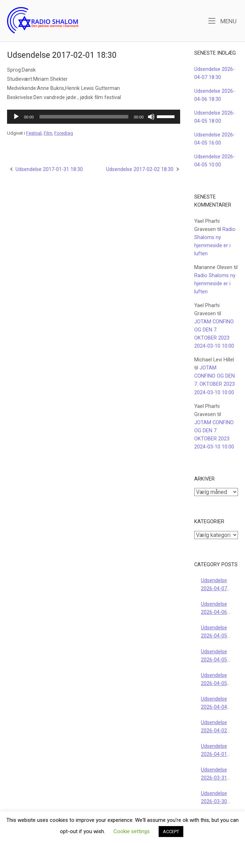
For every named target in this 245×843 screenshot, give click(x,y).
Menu (222, 21)
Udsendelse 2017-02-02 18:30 (139, 169)
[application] (93, 117)
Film (48, 133)
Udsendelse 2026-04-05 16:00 (214, 656)
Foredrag (63, 133)
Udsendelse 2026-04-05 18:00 (214, 632)
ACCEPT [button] (171, 831)
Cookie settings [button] (132, 831)
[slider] (83, 116)
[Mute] (151, 116)
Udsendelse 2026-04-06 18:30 (214, 608)
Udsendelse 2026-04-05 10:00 (214, 680)
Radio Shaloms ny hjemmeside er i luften (214, 284)
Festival (34, 133)
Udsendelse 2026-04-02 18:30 (214, 727)
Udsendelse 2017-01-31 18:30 (49, 169)
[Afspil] (16, 116)
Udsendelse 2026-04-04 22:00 (214, 703)
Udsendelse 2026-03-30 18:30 (214, 798)
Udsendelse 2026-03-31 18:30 (214, 774)
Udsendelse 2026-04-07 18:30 (214, 585)
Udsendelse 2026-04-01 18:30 (214, 750)
